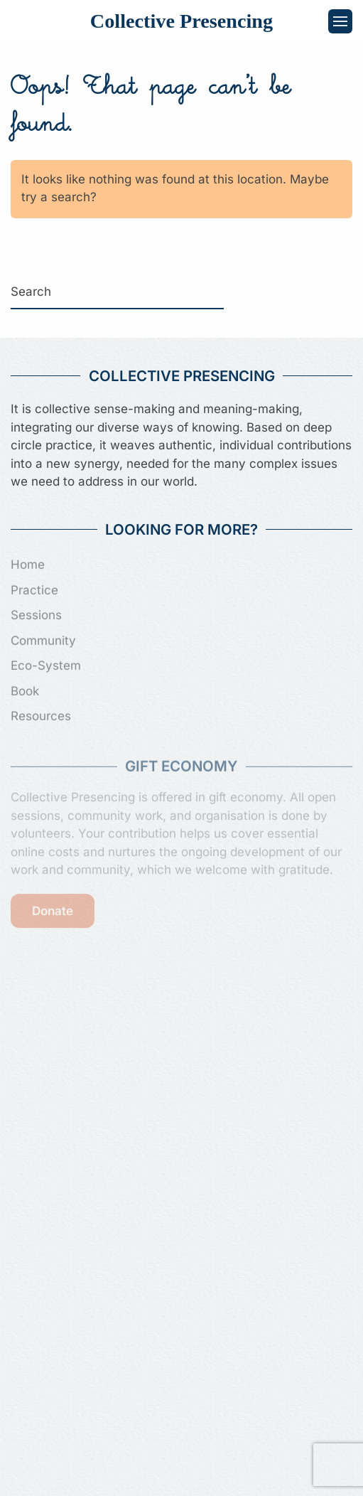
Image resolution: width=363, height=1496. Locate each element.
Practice (34, 589)
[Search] (117, 292)
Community (43, 639)
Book (25, 690)
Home (28, 563)
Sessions (36, 614)
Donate (52, 909)
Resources (41, 714)
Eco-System (46, 664)
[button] (340, 21)
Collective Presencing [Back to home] (181, 21)
